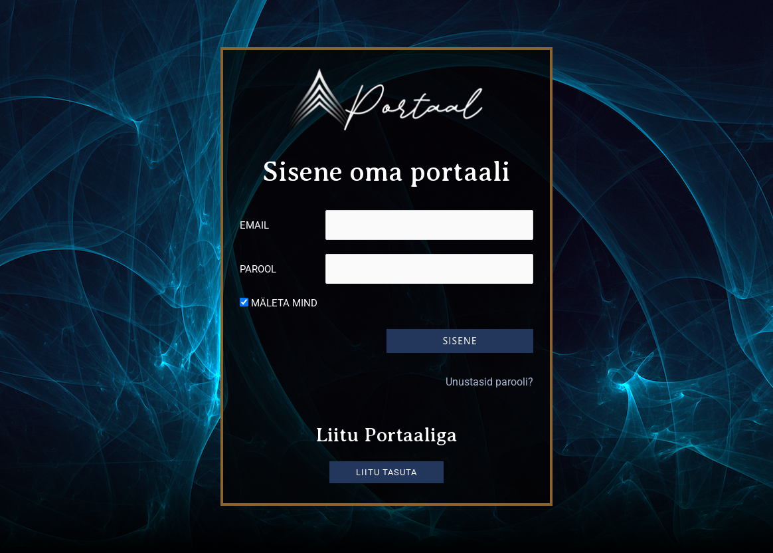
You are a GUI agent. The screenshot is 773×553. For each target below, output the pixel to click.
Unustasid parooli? (489, 381)
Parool (258, 269)
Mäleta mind (284, 303)
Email (254, 225)
